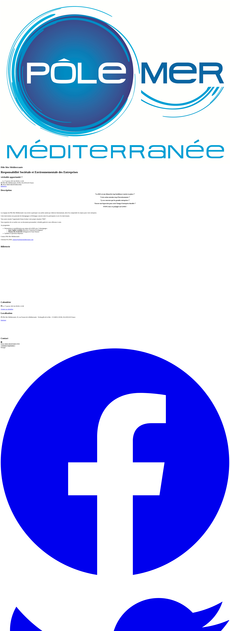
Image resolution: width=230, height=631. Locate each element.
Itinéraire (3, 320)
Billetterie (4, 186)
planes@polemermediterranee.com (23, 239)
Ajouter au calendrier (7, 309)
